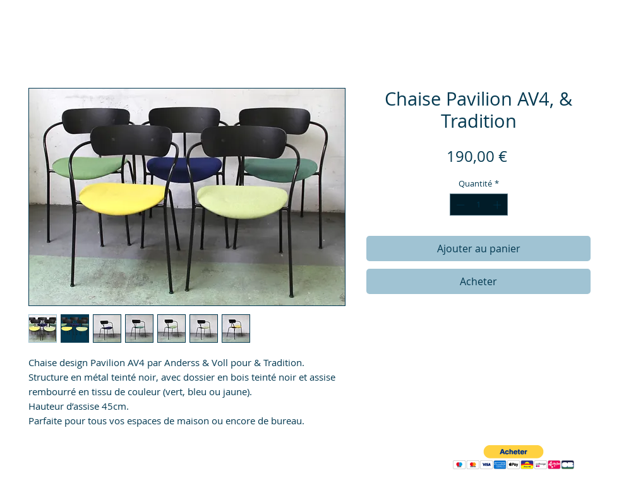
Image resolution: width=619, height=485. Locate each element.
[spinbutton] (478, 205)
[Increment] (498, 205)
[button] (513, 457)
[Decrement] (459, 205)
